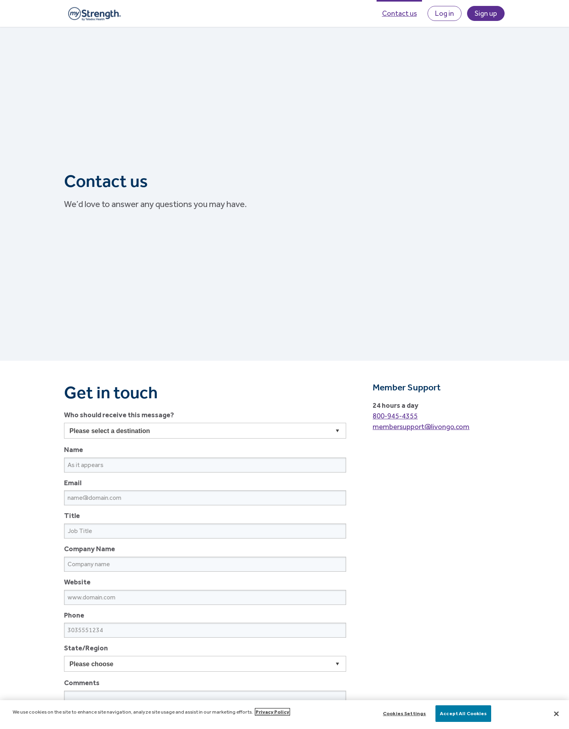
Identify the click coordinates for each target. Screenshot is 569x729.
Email (72, 482)
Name (73, 449)
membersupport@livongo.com (421, 426)
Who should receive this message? (119, 415)
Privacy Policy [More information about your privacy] (272, 712)
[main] (284, 714)
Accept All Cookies (463, 713)
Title (72, 515)
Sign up (486, 13)
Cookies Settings (404, 713)
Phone (74, 615)
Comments (82, 682)
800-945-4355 (395, 416)
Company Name (89, 548)
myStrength (94, 13)
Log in (444, 13)
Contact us (399, 13)
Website (77, 582)
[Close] (556, 713)
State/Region (86, 648)
